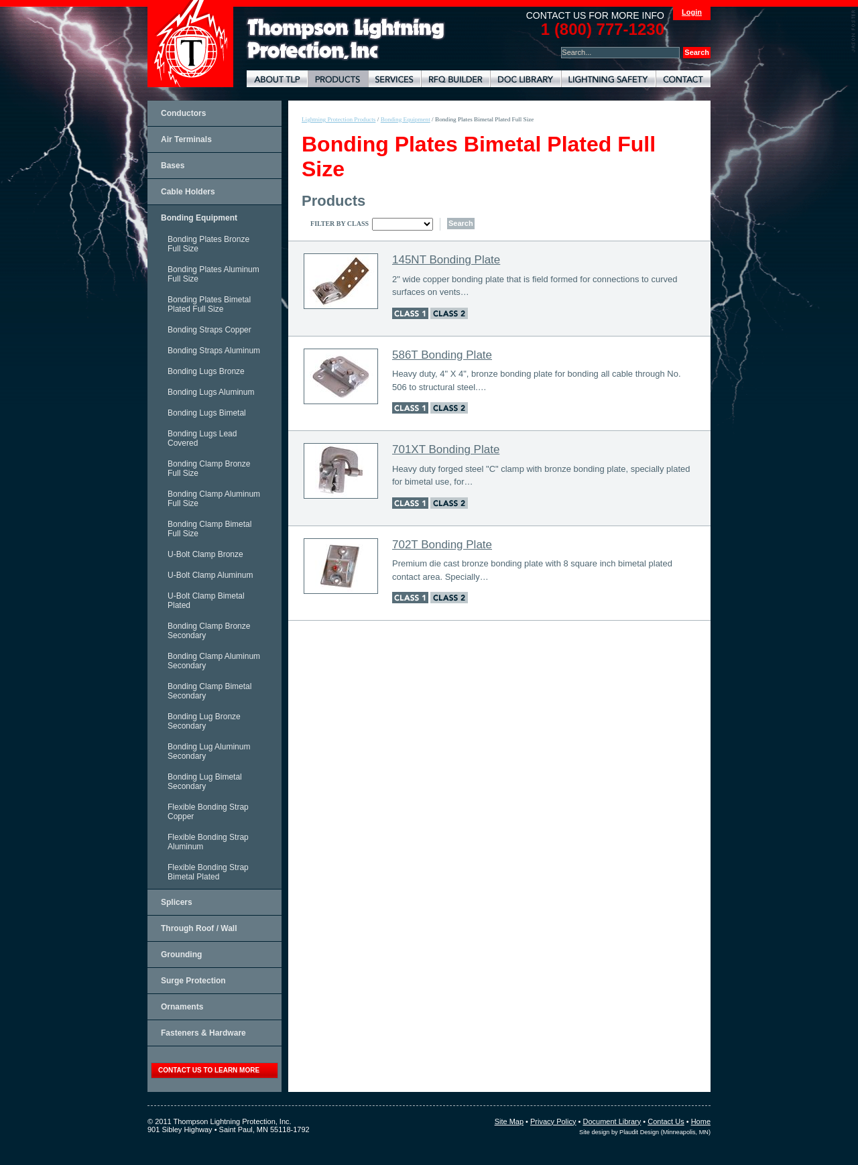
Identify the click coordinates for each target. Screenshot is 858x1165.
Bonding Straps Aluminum (214, 350)
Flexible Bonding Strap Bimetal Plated (208, 872)
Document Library (525, 78)
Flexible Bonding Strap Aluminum (208, 842)
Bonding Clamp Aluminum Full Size (214, 498)
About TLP (277, 78)
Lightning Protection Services (394, 78)
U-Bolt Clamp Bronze (205, 554)
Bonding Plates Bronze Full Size (208, 244)
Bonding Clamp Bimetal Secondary (209, 691)
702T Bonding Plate (442, 544)
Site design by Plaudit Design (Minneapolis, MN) (645, 1132)
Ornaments (182, 1006)
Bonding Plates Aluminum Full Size (213, 274)
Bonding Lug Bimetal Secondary (205, 781)
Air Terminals (186, 139)
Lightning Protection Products (338, 78)
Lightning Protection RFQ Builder (455, 78)
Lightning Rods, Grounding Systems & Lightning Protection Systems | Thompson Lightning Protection (346, 39)
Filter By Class (339, 223)
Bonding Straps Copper (209, 329)
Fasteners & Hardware (203, 1033)
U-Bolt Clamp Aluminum (210, 575)
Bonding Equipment (199, 218)
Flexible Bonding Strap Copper (208, 811)
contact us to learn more (208, 1070)
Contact (683, 78)
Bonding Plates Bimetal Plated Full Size (209, 304)
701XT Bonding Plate (445, 449)
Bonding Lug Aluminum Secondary (209, 751)
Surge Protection (193, 980)
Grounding (181, 954)
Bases (172, 165)
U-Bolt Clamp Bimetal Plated (206, 600)
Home (701, 1121)
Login (692, 12)
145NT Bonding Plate (446, 259)
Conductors (183, 113)
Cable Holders (188, 191)
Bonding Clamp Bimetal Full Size (209, 528)
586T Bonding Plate (442, 355)
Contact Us (666, 1121)
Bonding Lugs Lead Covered (202, 438)
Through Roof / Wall (199, 928)
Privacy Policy (553, 1121)
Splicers (176, 902)
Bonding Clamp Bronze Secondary (209, 630)
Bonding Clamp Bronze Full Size (209, 468)
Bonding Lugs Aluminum (211, 392)
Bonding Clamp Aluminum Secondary (214, 661)
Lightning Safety (608, 78)
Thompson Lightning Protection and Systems (190, 43)
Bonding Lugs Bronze (206, 371)
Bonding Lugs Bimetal (207, 413)
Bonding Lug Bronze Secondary (204, 721)
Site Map (509, 1121)
